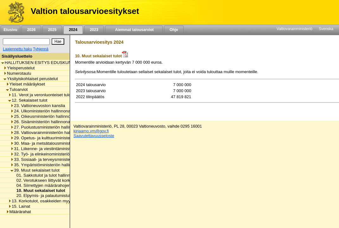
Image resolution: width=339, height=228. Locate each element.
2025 (52, 30)
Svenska (326, 29)
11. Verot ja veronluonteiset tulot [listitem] (40, 94)
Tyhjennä (40, 49)
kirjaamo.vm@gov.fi (91, 131)
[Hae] (58, 41)
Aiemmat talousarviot (134, 30)
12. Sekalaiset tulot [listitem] (27, 100)
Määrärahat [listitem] (18, 211)
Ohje (173, 30)
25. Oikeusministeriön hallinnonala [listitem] (44, 116)
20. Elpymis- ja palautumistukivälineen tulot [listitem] (55, 195)
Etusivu (10, 30)
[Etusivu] (14, 12)
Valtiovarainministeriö (294, 29)
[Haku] (26, 41)
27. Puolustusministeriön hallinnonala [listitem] (47, 127)
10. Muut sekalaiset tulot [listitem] (39, 190)
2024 (73, 30)
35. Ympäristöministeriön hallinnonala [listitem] (47, 164)
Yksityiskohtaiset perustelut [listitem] (30, 78)
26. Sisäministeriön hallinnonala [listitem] (41, 121)
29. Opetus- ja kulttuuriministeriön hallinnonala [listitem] (55, 138)
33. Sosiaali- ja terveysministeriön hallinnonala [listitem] (55, 159)
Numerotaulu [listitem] (17, 73)
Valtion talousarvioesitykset (85, 11)
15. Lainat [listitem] (19, 206)
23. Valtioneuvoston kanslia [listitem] (37, 105)
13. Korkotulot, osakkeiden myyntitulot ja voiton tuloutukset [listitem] (64, 201)
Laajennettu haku (17, 49)
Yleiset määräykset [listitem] (25, 84)
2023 (94, 30)
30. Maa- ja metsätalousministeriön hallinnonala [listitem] (56, 143)
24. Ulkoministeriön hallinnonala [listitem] (41, 111)
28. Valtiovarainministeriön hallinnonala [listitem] (48, 132)
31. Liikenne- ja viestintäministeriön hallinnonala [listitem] (56, 148)
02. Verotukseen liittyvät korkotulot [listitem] (46, 180)
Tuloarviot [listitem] (17, 89)
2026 (31, 30)
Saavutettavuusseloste (93, 135)
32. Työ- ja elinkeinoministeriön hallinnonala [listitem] (53, 154)
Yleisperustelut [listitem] (19, 68)
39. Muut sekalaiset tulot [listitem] (35, 170)
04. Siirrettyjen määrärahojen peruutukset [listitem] (53, 185)
